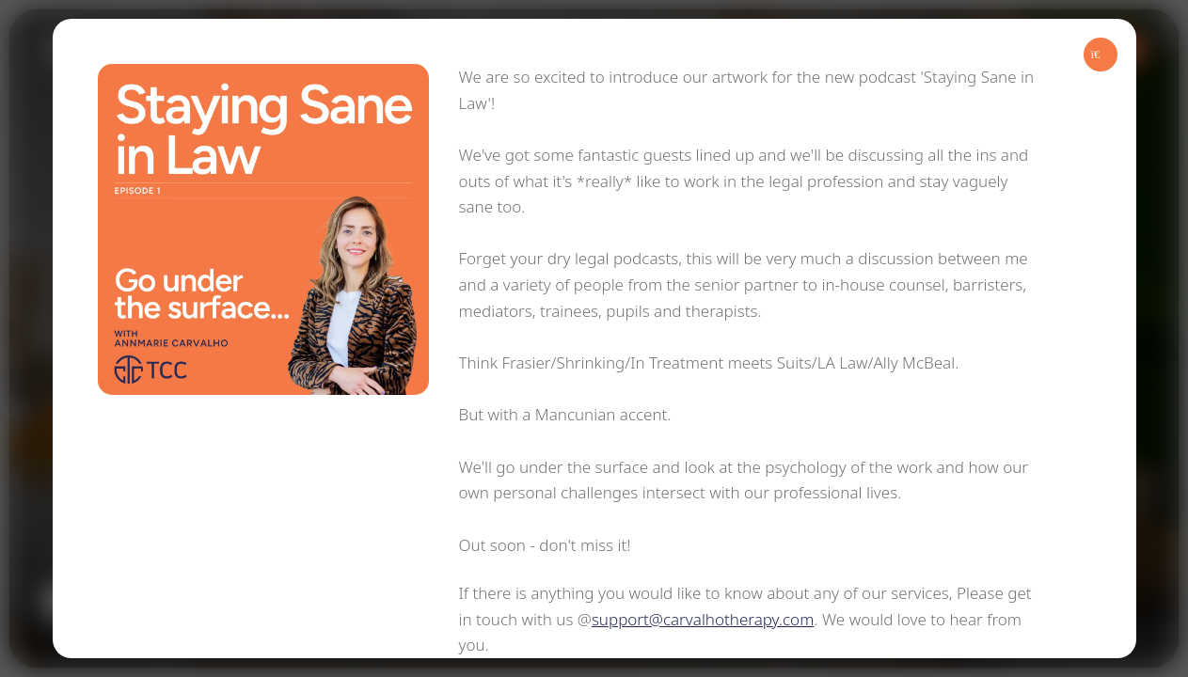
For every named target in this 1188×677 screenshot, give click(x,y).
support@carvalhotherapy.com (703, 619)
